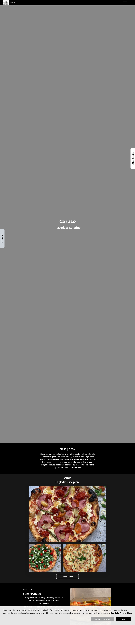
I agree (124, 619)
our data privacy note (121, 613)
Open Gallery (67, 576)
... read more (75, 467)
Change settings (102, 619)
